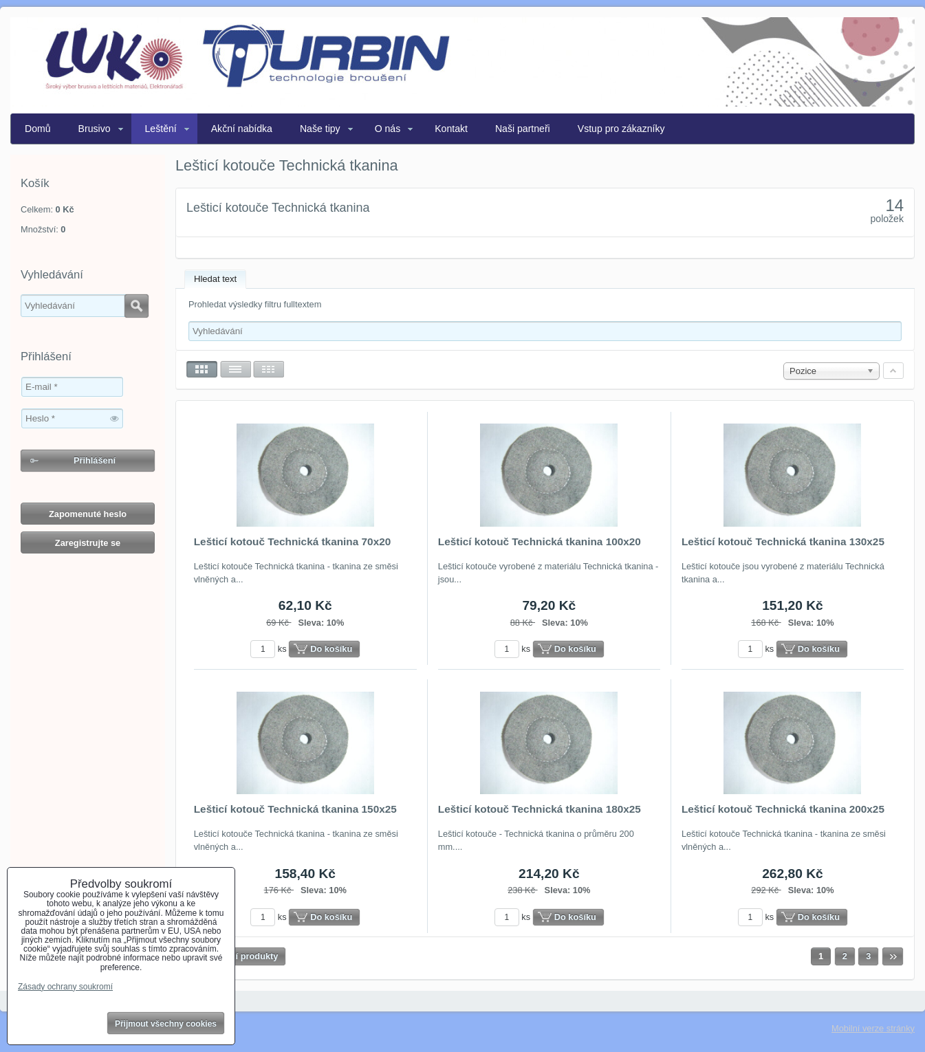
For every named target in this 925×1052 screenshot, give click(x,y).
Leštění (161, 128)
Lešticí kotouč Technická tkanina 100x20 (539, 541)
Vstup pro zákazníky (621, 128)
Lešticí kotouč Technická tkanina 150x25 (295, 809)
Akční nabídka (241, 128)
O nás (388, 128)
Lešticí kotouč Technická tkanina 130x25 (783, 541)
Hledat (136, 306)
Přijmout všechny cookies (166, 1024)
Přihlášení (95, 460)
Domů (38, 128)
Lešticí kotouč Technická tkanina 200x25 (783, 809)
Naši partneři (522, 128)
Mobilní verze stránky (873, 1028)
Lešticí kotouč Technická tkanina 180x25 (539, 809)
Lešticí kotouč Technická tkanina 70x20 (292, 541)
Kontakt (451, 128)
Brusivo (94, 128)
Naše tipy (320, 128)
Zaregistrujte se (87, 543)
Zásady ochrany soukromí (65, 986)
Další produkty (248, 956)
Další (892, 956)
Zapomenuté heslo (88, 514)
